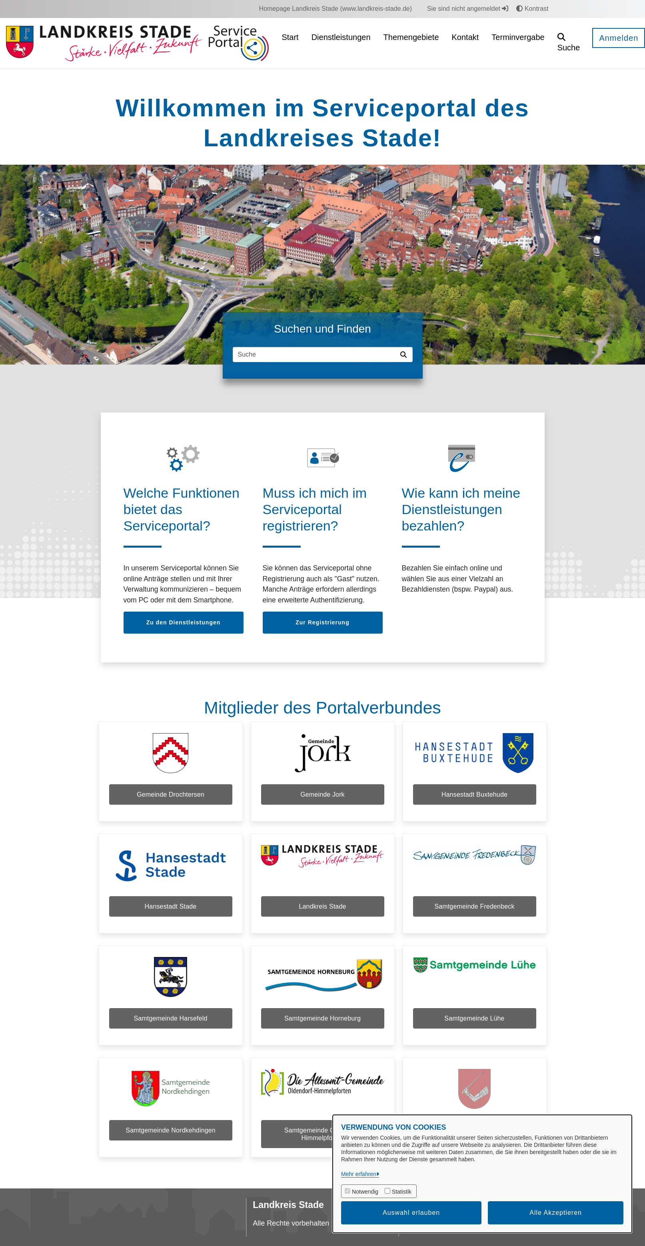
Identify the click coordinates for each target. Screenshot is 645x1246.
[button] (569, 43)
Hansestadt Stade (171, 906)
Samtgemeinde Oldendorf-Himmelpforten (322, 1134)
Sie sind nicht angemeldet (468, 8)
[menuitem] (335, 9)
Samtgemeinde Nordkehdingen (171, 1130)
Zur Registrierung (322, 622)
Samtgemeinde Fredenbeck (474, 906)
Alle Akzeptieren (555, 1212)
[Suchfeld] (315, 354)
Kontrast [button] (532, 8)
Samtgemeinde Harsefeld (170, 1018)
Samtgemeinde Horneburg (322, 1018)
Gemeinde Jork (322, 794)
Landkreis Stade (322, 906)
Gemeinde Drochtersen (170, 794)
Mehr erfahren (358, 1174)
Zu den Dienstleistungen (183, 622)
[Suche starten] (405, 354)
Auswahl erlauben (411, 1212)
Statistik (401, 1191)
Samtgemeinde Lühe (474, 1018)
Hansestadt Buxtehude (474, 794)
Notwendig (365, 1191)
